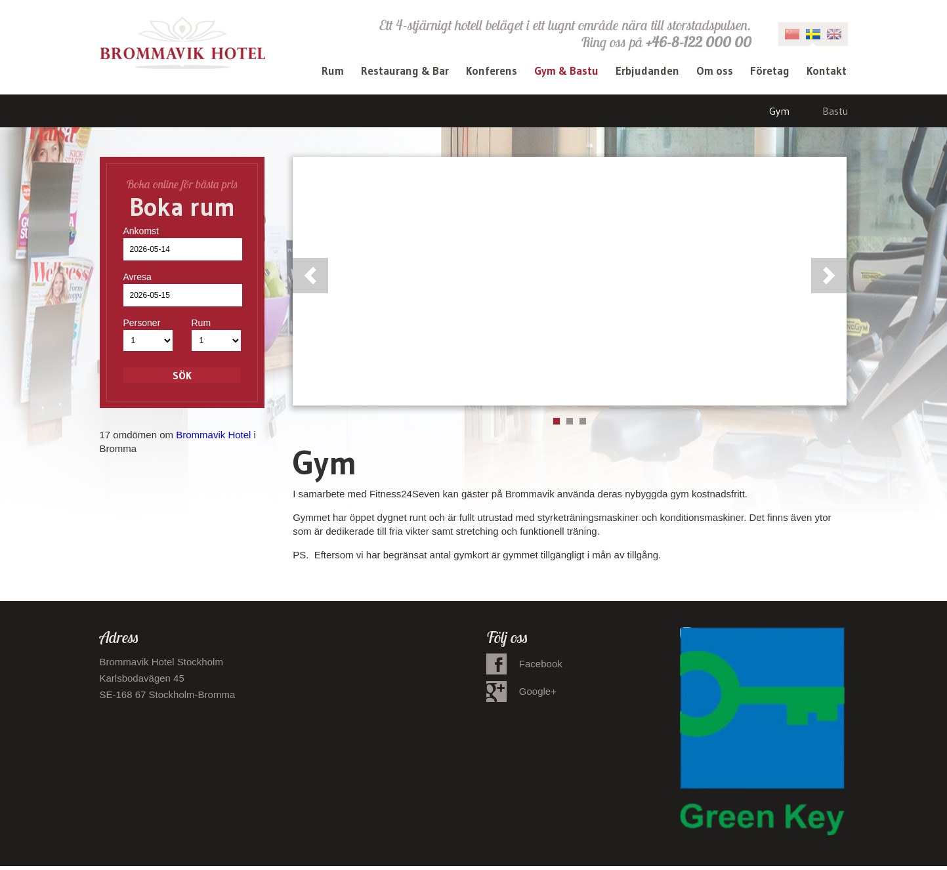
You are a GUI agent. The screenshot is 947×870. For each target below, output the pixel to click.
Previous (310, 278)
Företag (769, 70)
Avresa (137, 277)
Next (829, 278)
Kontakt (827, 70)
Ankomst (141, 231)
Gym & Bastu (566, 70)
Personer (142, 323)
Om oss (714, 70)
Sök (182, 375)
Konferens (491, 70)
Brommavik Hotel (213, 434)
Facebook (540, 668)
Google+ (538, 695)
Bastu (835, 110)
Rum (333, 70)
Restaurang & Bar (405, 70)
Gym (779, 110)
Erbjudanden (647, 70)
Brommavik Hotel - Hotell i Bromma (182, 42)
